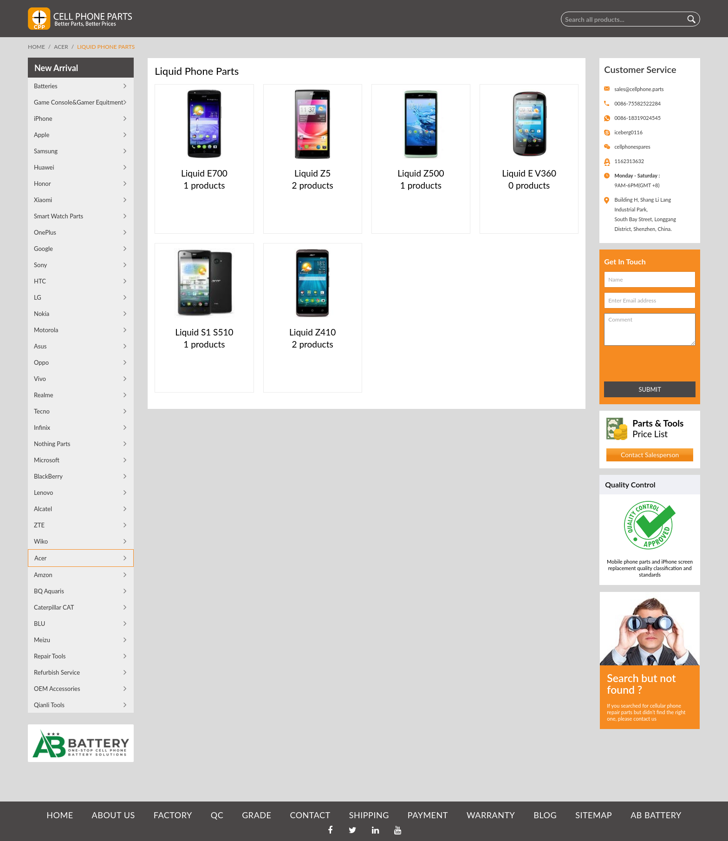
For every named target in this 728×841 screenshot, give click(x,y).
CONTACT (310, 815)
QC (217, 815)
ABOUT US (113, 815)
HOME (59, 815)
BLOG (545, 815)
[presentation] (645, 361)
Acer (61, 46)
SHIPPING (369, 815)
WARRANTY (491, 815)
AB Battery (655, 815)
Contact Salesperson (650, 455)
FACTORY (173, 815)
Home (36, 46)
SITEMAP (593, 815)
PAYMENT (428, 815)
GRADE (256, 815)
